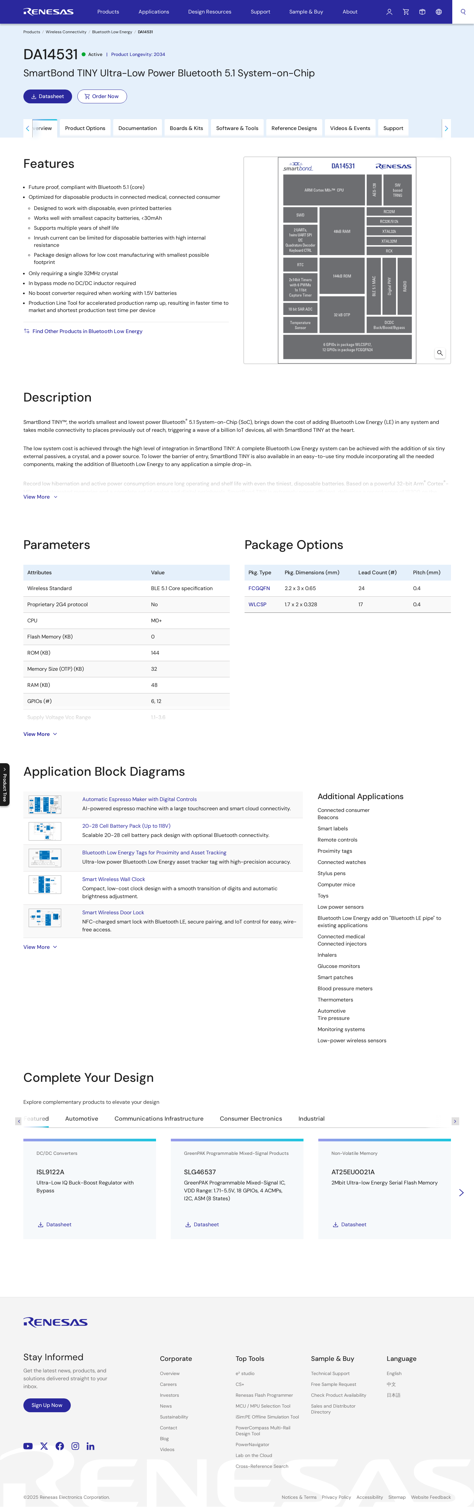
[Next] (461, 1193)
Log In (389, 12)
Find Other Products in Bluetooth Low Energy (83, 331)
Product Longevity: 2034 (138, 54)
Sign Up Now (47, 1405)
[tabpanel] (237, 698)
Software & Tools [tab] (237, 128)
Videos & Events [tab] (350, 128)
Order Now (101, 96)
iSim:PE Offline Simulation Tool (267, 1417)
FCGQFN (259, 588)
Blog (164, 1439)
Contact (168, 1428)
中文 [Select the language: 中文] (391, 1384)
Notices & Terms (299, 1497)
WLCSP (257, 604)
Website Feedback (431, 1497)
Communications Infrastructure (159, 1119)
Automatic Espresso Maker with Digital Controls (139, 799)
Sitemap (397, 1497)
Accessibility (369, 1497)
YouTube (28, 1446)
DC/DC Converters (57, 1153)
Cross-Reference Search (262, 1466)
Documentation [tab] (137, 128)
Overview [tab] (40, 128)
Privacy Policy (336, 1497)
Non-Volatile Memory (354, 1153)
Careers (168, 1384)
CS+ (240, 1384)
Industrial (312, 1119)
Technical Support (330, 1373)
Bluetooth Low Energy (112, 32)
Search (463, 12)
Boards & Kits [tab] (186, 128)
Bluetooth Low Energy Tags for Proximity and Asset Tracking (154, 852)
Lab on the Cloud (254, 1455)
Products (31, 32)
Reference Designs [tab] (294, 128)
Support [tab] (393, 128)
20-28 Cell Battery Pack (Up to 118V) (126, 825)
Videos (167, 1449)
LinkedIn (90, 1446)
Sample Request (422, 12)
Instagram (75, 1446)
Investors (169, 1395)
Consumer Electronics (251, 1119)
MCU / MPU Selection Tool (263, 1406)
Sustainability (174, 1417)
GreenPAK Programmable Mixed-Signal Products (236, 1153)
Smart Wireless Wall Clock (113, 879)
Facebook (59, 1446)
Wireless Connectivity (66, 32)
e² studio (245, 1373)
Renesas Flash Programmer (264, 1395)
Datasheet (47, 96)
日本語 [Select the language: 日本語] (394, 1395)
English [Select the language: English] (394, 1373)
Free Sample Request (333, 1384)
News (166, 1406)
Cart (406, 12)
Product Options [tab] (85, 128)
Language (439, 12)
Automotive (81, 1119)
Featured (36, 1119)
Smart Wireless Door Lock (113, 912)
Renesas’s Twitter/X (44, 1446)
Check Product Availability (338, 1395)
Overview (170, 1373)
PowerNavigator (252, 1444)
